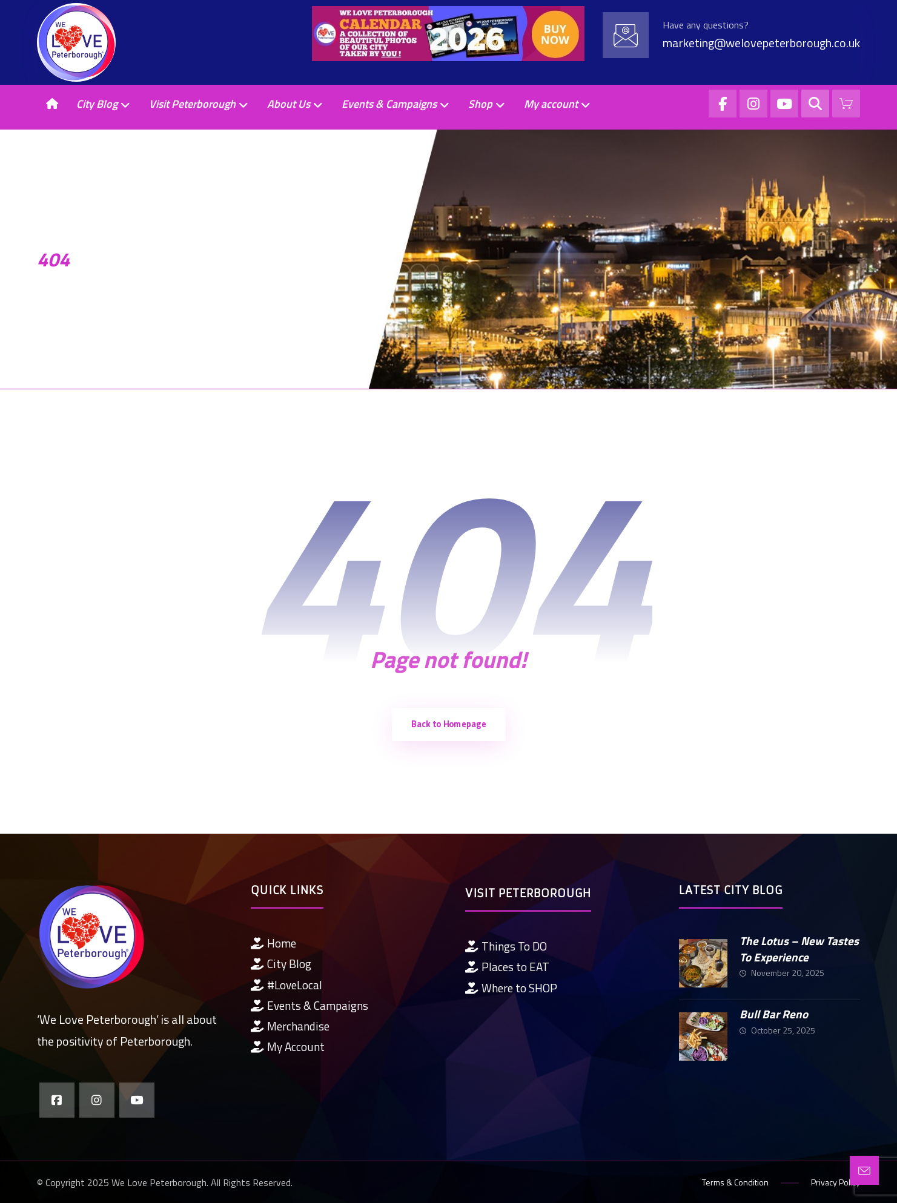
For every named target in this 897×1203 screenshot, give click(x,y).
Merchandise (290, 1026)
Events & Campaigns (309, 1005)
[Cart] (846, 102)
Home (273, 943)
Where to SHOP (511, 988)
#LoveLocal (286, 985)
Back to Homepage (448, 724)
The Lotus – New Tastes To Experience (799, 949)
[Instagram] (753, 103)
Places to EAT (507, 966)
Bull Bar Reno (774, 1014)
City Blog (281, 963)
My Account (288, 1046)
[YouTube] (784, 103)
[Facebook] (722, 103)
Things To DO (506, 946)
